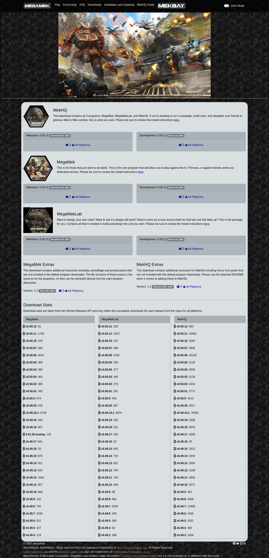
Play (57, 4)
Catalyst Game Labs (35, 551)
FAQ (82, 4)
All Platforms (78, 145)
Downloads (94, 4)
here (176, 120)
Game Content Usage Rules (138, 555)
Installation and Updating (119, 4)
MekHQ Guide (145, 4)
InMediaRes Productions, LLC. (131, 551)
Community (70, 4)
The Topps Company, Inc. (132, 547)
